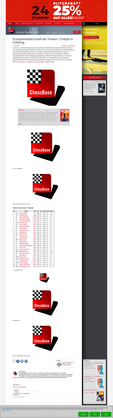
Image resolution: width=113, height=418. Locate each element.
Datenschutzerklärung (6, 410)
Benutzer (16, 390)
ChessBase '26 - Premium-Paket (94, 363)
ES (61, 32)
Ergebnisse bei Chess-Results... (36, 61)
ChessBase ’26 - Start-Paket (93, 376)
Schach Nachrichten (27, 32)
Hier (45, 409)
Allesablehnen (95, 414)
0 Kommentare (71, 45)
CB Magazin (39, 23)
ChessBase (22, 371)
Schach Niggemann (66, 364)
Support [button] (57, 23)
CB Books (48, 23)
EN (60, 32)
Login (96, 23)
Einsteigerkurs (69, 23)
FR (63, 32)
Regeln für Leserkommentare (19, 387)
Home (17, 23)
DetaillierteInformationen (83, 414)
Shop (10, 23)
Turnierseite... (22, 61)
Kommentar (16, 394)
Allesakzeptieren (106, 414)
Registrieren (27, 393)
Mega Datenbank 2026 (91, 390)
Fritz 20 (21, 110)
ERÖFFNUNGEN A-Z (27, 23)
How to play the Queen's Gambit (94, 82)
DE (58, 32)
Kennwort (16, 391)
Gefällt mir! (64, 45)
